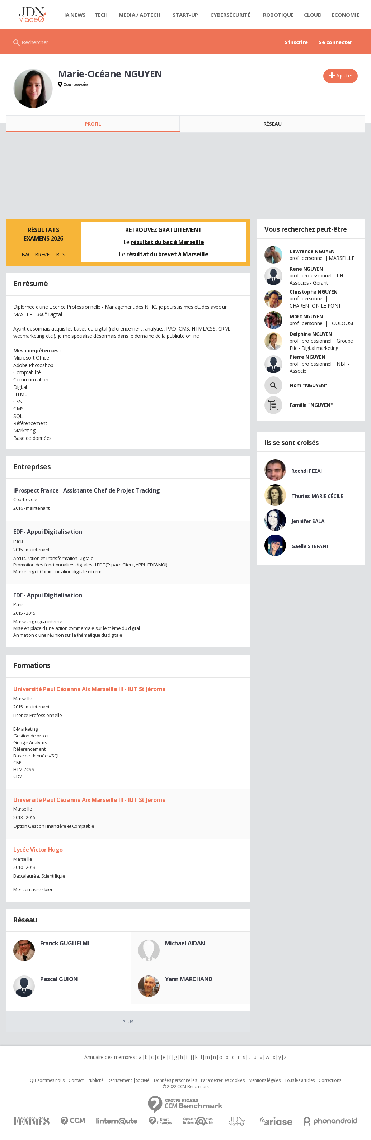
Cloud (313, 14)
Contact (76, 1080)
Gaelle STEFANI (309, 546)
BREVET (43, 254)
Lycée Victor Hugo (38, 850)
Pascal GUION (59, 979)
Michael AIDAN (185, 943)
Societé (143, 1080)
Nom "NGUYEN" (308, 385)
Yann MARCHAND (189, 979)
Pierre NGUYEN (307, 356)
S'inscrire (296, 42)
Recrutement (120, 1080)
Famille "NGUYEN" (311, 405)
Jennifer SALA (308, 521)
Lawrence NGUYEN (312, 251)
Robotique (278, 14)
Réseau (272, 123)
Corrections (330, 1080)
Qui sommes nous (47, 1080)
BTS (60, 254)
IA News (75, 14)
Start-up (185, 14)
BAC (26, 254)
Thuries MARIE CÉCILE (317, 496)
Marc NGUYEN (306, 316)
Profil (93, 123)
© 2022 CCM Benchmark (186, 1086)
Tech (101, 14)
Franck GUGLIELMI (64, 943)
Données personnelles (175, 1080)
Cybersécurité (230, 14)
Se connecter (335, 42)
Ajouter (344, 75)
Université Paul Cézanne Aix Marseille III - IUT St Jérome (89, 689)
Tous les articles (300, 1080)
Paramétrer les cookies (223, 1080)
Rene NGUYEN (306, 268)
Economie (346, 14)
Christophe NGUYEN (314, 291)
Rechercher (35, 42)
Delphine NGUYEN (311, 334)
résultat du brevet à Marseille (167, 254)
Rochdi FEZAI (306, 470)
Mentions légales (264, 1080)
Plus (127, 1021)
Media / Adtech (139, 14)
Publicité (95, 1080)
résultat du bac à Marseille (167, 242)
